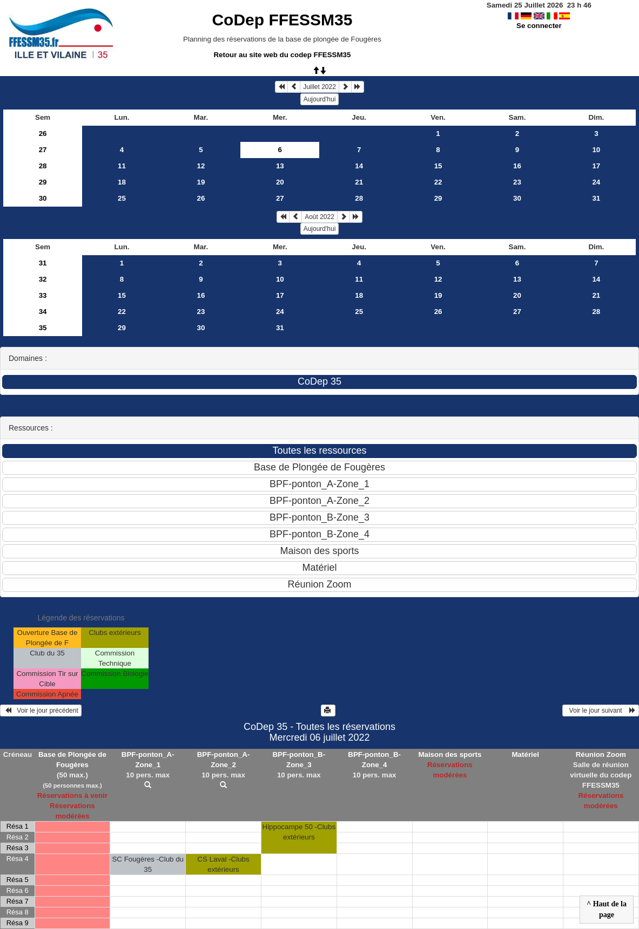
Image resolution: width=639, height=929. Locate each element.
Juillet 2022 (319, 87)
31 (596, 198)
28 (43, 166)
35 (43, 328)
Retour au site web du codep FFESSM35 (282, 55)
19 (201, 182)
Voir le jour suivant (601, 710)
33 (43, 295)
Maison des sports (449, 754)
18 (122, 182)
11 (122, 166)
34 (43, 312)
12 (201, 166)
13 (280, 166)
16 (517, 166)
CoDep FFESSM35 (282, 20)
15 (438, 166)
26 (43, 133)
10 (596, 150)
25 (122, 198)
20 (280, 182)
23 (517, 182)
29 (43, 182)
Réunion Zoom (601, 754)
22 (438, 182)
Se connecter (539, 26)
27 (43, 150)
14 (359, 166)
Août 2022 (319, 217)
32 (43, 279)
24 (596, 182)
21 (359, 182)
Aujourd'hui (320, 99)
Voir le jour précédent (40, 710)
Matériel (525, 754)
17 (596, 166)
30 (43, 198)
